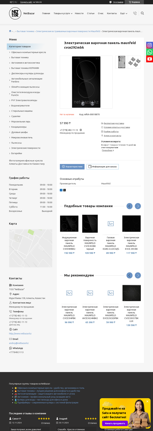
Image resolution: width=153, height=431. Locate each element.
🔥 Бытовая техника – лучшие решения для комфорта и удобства (47, 391)
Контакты (112, 13)
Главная (46, 13)
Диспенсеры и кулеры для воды (27, 73)
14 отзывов (118, 2)
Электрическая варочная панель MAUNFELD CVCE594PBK (69, 313)
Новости (79, 13)
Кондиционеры (19, 127)
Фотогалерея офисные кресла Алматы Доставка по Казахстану (27, 162)
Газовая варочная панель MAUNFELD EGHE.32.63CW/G (111, 243)
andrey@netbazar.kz (19, 343)
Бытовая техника (25, 31)
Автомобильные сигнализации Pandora (26, 80)
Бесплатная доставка (114, 123)
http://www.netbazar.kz (20, 333)
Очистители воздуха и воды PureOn (25, 93)
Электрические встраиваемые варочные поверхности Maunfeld (68, 31)
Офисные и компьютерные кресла (28, 52)
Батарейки (16, 153)
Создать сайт (26, 2)
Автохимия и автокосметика (25, 63)
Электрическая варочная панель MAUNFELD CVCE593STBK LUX (131, 314)
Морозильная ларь (20, 121)
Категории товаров (20, 46)
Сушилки (15, 116)
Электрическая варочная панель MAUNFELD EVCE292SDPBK (110, 313)
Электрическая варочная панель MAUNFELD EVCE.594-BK (131, 243)
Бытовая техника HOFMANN (25, 68)
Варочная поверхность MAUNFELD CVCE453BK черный (89, 243)
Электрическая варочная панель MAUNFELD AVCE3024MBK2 (90, 313)
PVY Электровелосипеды (24, 100)
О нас (100, 13)
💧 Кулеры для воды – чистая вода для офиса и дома (41, 399)
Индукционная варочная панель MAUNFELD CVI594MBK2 (69, 243)
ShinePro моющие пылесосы (25, 87)
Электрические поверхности (25, 148)
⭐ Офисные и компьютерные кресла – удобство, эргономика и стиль (49, 388)
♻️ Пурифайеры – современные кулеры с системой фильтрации (46, 402)
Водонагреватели (20, 105)
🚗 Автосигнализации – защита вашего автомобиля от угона (44, 394)
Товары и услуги (62, 13)
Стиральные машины (22, 111)
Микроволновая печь (22, 137)
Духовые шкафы (19, 132)
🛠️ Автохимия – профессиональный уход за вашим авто (42, 397)
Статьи (90, 13)
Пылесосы (16, 143)
